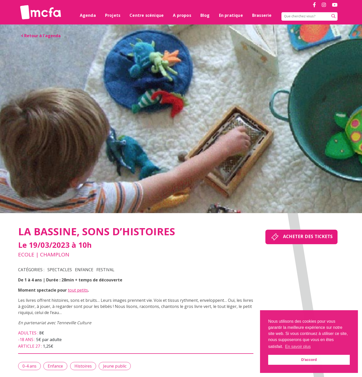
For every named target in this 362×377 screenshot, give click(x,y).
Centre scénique (147, 15)
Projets (112, 15)
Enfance (84, 269)
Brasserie (262, 15)
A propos (182, 15)
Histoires (83, 366)
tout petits (78, 290)
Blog (205, 15)
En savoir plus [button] (298, 346)
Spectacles (59, 269)
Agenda (88, 15)
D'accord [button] (309, 360)
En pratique (231, 15)
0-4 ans (29, 366)
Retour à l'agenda (41, 35)
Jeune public (114, 366)
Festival (105, 269)
